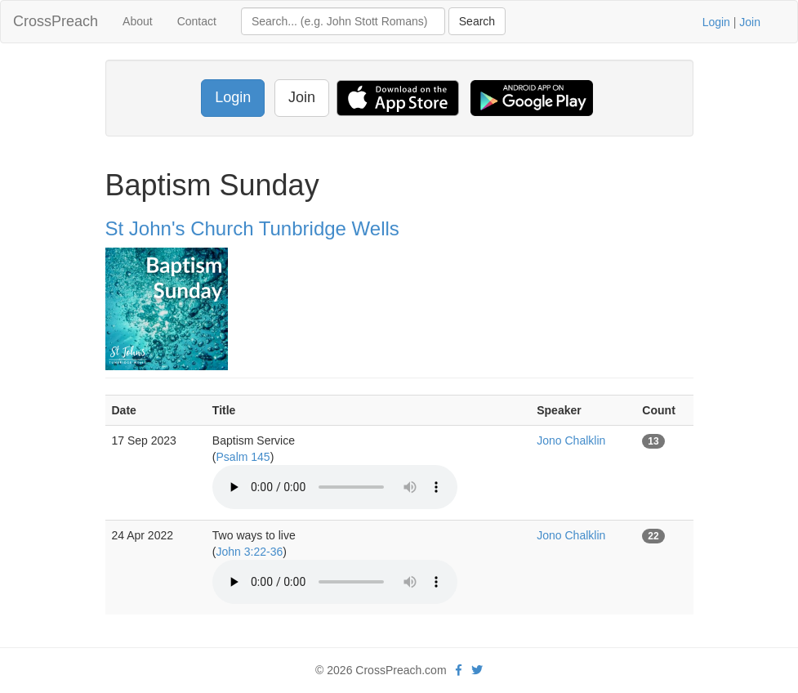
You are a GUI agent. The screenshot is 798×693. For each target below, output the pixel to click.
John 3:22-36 (249, 551)
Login (716, 22)
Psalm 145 (243, 456)
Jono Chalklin (571, 440)
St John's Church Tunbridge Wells (252, 228)
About (138, 21)
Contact (196, 21)
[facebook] (458, 670)
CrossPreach (55, 21)
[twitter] (477, 670)
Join (749, 22)
